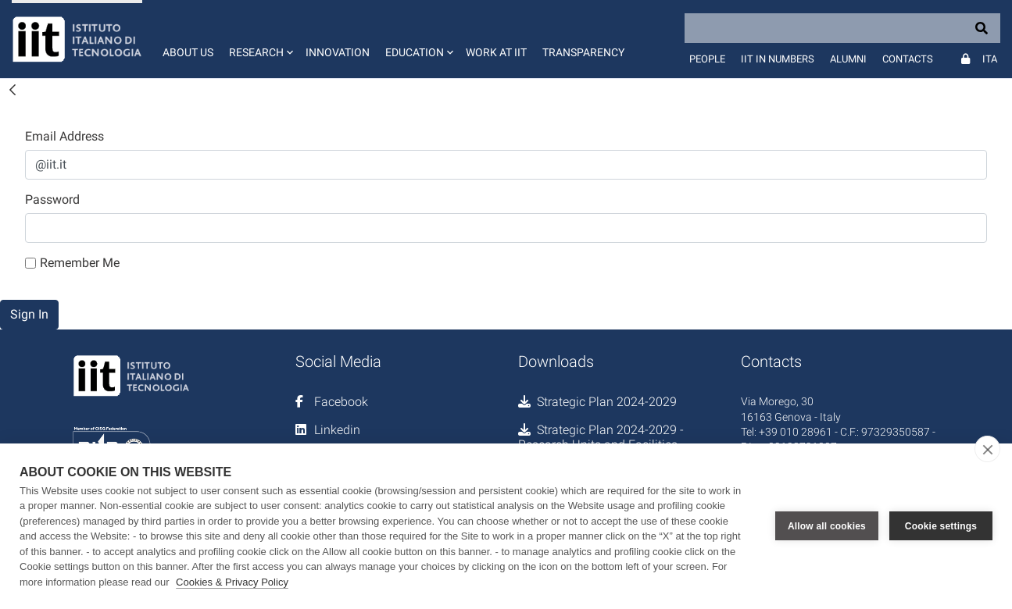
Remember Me (72, 262)
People (707, 59)
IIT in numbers (777, 59)
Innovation (338, 52)
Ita (989, 59)
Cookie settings (941, 526)
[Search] (842, 28)
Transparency (583, 52)
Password (52, 199)
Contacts (907, 59)
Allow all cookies (827, 526)
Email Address (64, 136)
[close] (987, 449)
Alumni (848, 59)
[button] (259, 39)
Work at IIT (496, 52)
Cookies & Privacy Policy (232, 582)
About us (188, 52)
